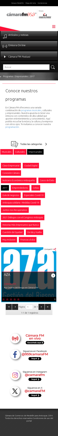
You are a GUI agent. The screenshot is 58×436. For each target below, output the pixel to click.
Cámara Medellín (17, 3)
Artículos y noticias (18, 34)
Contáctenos (42, 3)
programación (12, 127)
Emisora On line (17, 45)
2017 (32, 76)
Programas (8, 76)
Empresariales (21, 76)
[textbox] (26, 67)
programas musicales (31, 110)
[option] (6, 152)
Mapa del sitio (31, 3)
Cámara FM (19, 56)
